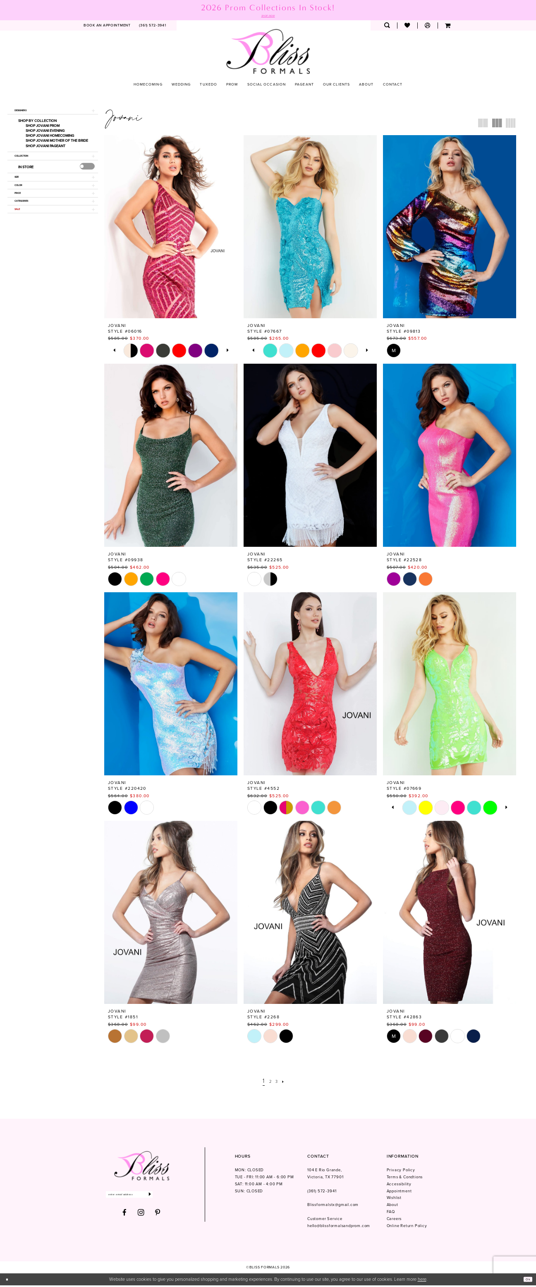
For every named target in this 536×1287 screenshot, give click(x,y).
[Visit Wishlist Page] (407, 27)
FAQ (391, 1213)
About (392, 1206)
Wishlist (394, 1199)
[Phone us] (152, 27)
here (422, 1280)
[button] (427, 27)
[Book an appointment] (107, 27)
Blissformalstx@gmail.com (333, 1206)
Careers (394, 1220)
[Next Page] (287, 1082)
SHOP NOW (268, 16)
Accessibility (399, 1185)
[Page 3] (278, 1082)
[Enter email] (141, 1197)
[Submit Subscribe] (173, 1197)
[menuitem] (107, 27)
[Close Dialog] (9, 1280)
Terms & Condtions (405, 1178)
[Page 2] (269, 1082)
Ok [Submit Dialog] (526, 1280)
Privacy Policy (401, 1171)
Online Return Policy (407, 1227)
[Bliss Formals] (268, 52)
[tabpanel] (131, 352)
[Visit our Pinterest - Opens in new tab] (157, 1217)
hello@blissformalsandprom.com (338, 1227)
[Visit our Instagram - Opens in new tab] (141, 1217)
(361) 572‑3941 (321, 1192)
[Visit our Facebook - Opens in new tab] (124, 1217)
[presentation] (87, 175)
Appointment (399, 1192)
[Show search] (387, 27)
